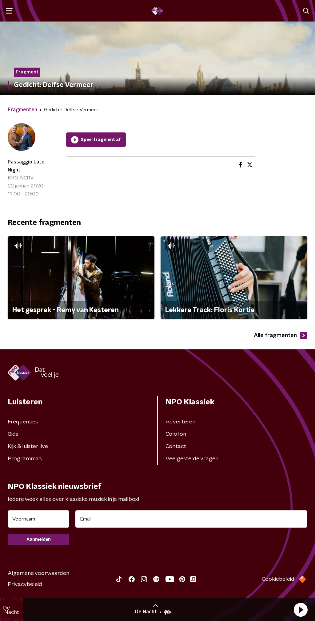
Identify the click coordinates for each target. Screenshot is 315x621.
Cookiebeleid (278, 579)
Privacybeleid (25, 584)
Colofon (175, 434)
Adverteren (180, 422)
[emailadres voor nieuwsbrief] (191, 519)
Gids (13, 434)
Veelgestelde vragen (191, 459)
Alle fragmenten (280, 335)
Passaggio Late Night (26, 165)
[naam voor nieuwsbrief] (38, 519)
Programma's (25, 459)
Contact (175, 446)
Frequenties (23, 422)
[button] (300, 609)
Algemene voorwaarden (38, 573)
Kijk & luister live (28, 446)
